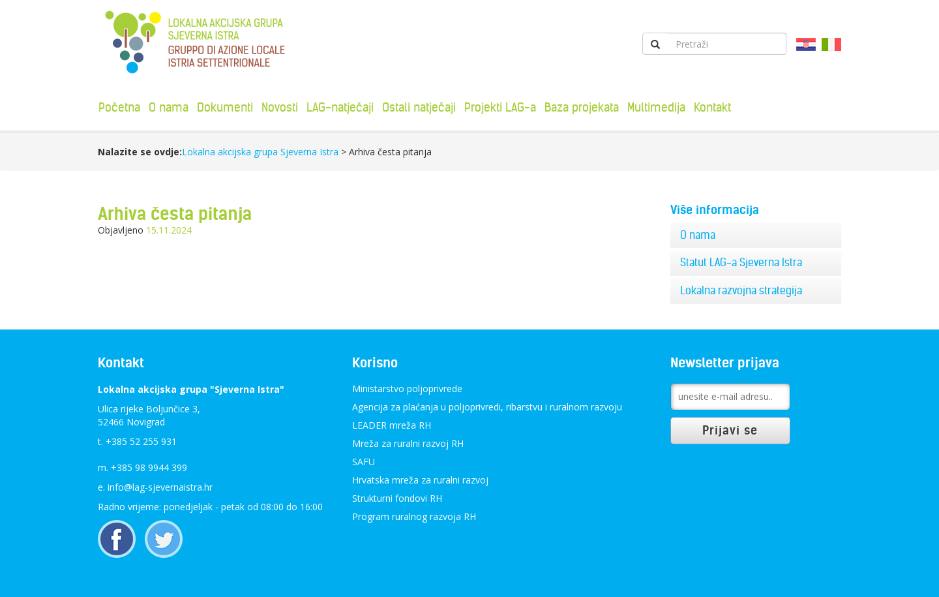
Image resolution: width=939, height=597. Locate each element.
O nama (168, 107)
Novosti (279, 107)
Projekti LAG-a (500, 107)
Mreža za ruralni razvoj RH (408, 443)
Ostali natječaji (419, 107)
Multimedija (656, 107)
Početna (119, 107)
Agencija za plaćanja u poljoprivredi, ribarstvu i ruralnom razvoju (487, 407)
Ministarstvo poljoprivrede (407, 388)
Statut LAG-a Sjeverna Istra (741, 262)
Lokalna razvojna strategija (741, 290)
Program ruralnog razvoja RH (414, 516)
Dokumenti (225, 107)
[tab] (756, 235)
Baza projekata (581, 107)
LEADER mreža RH (391, 425)
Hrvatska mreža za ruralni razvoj (420, 480)
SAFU (363, 461)
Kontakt (712, 107)
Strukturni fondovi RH (397, 498)
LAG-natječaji (340, 107)
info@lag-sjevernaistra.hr (160, 487)
